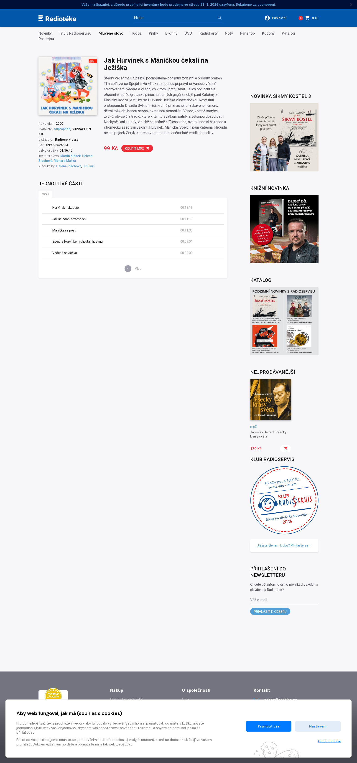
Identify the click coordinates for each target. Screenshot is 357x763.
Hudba (136, 33)
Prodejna (46, 39)
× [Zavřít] (351, 4)
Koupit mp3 (137, 148)
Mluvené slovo (111, 33)
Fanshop (247, 33)
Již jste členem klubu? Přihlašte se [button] (284, 545)
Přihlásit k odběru (270, 612)
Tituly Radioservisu (75, 33)
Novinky (45, 33)
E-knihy (171, 33)
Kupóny (268, 33)
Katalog (288, 33)
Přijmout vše (268, 726)
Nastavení (317, 726)
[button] (278, 18)
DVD (188, 33)
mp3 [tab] (45, 194)
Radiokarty (208, 33)
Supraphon (62, 129)
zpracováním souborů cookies (100, 740)
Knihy (153, 33)
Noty (229, 33)
